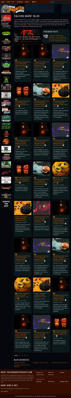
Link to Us (51, 374)
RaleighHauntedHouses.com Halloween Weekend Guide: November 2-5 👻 (41, 219)
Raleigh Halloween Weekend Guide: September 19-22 (21, 218)
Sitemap (62, 372)
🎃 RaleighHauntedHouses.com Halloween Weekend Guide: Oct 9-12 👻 (22, 103)
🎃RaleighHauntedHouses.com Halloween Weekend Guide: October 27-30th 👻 (60, 297)
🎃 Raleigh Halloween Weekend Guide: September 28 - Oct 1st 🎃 (22, 296)
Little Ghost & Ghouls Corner (60, 362)
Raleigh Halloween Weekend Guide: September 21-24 (40, 295)
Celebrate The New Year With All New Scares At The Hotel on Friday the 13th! (27, 39)
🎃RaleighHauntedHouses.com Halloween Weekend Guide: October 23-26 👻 (41, 63)
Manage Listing (64, 381)
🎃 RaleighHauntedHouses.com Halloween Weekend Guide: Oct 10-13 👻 (22, 180)
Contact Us (39, 372)
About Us (50, 372)
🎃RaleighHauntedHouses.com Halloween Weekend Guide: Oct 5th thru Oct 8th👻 (60, 257)
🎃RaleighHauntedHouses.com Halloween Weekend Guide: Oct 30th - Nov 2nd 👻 (22, 63)
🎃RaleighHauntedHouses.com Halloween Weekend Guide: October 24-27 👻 (41, 142)
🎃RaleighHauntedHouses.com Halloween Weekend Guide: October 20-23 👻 (22, 334)
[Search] (60, 2)
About (27, 2)
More (33, 2)
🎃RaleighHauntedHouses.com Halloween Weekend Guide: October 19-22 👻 (22, 257)
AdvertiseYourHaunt (6, 204)
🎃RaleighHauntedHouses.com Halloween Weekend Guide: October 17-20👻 (60, 142)
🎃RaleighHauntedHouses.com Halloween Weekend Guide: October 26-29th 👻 (60, 220)
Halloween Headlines (19, 362)
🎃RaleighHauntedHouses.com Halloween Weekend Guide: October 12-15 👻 (41, 257)
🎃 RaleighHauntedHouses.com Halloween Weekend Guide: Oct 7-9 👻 (60, 333)
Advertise (38, 381)
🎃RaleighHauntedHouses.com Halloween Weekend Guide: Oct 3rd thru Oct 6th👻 (41, 181)
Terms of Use (40, 374)
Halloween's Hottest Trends (40, 362)
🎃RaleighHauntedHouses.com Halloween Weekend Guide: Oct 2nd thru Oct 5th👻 (41, 103)
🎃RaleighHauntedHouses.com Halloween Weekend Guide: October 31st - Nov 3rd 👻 (22, 143)
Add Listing (51, 381)
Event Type (10, 2)
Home (3, 2)
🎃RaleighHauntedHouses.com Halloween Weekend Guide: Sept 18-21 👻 (60, 103)
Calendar (20, 2)
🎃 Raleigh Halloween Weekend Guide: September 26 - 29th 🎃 (60, 180)
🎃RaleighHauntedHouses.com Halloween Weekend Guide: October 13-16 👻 (41, 334)
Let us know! (4, 391)
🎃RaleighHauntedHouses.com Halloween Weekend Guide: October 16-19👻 (60, 63)
